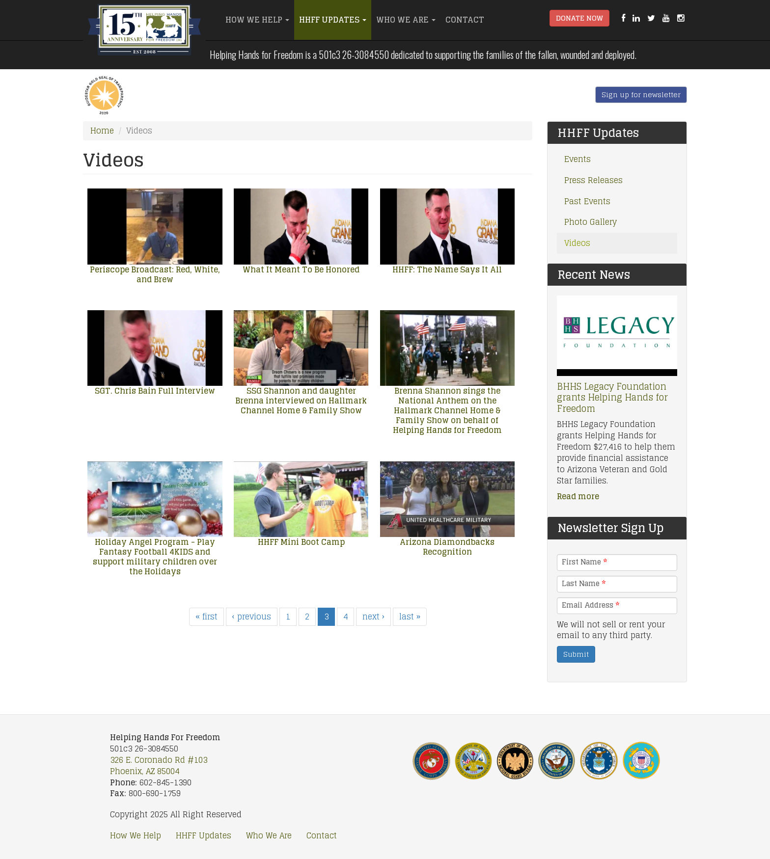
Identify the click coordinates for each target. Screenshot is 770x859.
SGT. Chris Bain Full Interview (155, 391)
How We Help (257, 20)
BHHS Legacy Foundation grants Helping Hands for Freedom (612, 397)
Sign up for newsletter (641, 94)
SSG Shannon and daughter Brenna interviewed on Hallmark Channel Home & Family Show (301, 400)
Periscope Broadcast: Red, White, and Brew (155, 274)
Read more (578, 496)
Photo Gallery (590, 222)
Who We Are (406, 20)
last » (409, 616)
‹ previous (251, 616)
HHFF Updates (332, 20)
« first (206, 616)
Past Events (587, 201)
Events (577, 159)
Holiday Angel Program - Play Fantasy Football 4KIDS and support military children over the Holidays (155, 556)
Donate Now (579, 18)
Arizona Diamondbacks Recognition (447, 547)
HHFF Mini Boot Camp (301, 542)
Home (102, 130)
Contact (464, 20)
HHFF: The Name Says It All (447, 269)
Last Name (583, 583)
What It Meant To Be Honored (301, 269)
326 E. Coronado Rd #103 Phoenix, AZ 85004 (158, 765)
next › (373, 616)
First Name (584, 562)
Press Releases (593, 180)
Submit (576, 654)
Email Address (590, 605)
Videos (577, 243)
